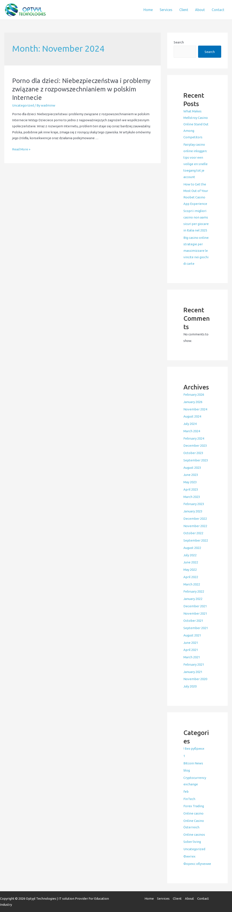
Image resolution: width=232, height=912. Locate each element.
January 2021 (192, 672)
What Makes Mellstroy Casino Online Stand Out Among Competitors (195, 124)
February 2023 (193, 504)
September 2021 (195, 628)
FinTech (189, 799)
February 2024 (193, 438)
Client (183, 10)
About (200, 10)
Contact (218, 10)
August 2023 (192, 467)
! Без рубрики (193, 748)
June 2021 (190, 642)
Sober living (192, 841)
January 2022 (192, 599)
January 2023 (192, 511)
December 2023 (195, 445)
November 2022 (195, 526)
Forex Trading (193, 806)
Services (166, 10)
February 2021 (193, 664)
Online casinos (194, 834)
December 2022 (195, 518)
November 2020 (195, 679)
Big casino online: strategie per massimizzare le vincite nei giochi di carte (196, 250)
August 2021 (192, 635)
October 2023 (193, 453)
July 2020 (190, 686)
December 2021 (195, 606)
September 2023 (195, 460)
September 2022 (195, 540)
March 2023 (191, 497)
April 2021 (190, 650)
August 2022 (192, 548)
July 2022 (190, 555)
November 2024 (195, 409)
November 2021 (195, 613)
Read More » (21, 149)
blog (186, 770)
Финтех (189, 856)
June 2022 (190, 562)
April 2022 (190, 577)
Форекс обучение (197, 864)
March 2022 (191, 584)
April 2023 (190, 489)
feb (186, 791)
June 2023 (190, 475)
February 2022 (193, 591)
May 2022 (190, 569)
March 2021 (191, 657)
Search (179, 42)
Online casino (193, 813)
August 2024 (192, 416)
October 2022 (193, 533)
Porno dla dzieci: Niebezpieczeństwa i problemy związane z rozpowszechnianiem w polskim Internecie (81, 89)
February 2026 (193, 394)
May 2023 (190, 482)
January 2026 (192, 402)
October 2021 (193, 620)
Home (148, 10)
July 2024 (190, 424)
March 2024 (191, 431)
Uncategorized (23, 105)
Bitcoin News (193, 763)
